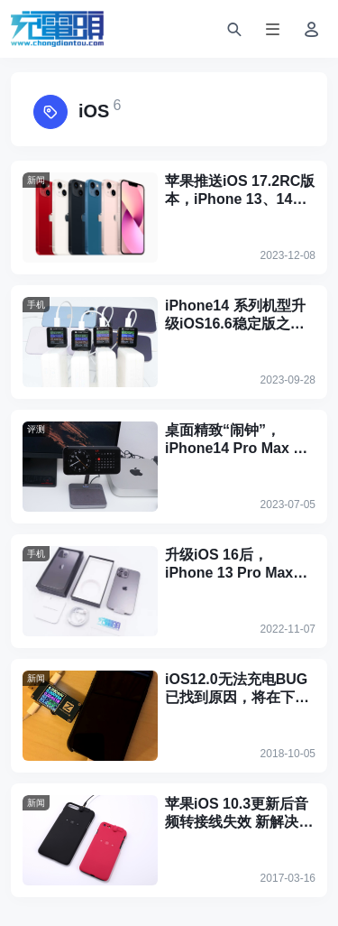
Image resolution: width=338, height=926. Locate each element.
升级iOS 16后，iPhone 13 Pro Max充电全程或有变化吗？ (236, 564)
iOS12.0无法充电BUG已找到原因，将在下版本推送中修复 (237, 689)
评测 (36, 429)
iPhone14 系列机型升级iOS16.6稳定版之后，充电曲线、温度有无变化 (237, 315)
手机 (36, 305)
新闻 (36, 180)
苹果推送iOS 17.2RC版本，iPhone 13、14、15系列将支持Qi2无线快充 (240, 190)
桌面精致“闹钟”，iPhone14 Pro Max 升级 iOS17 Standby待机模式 (239, 440)
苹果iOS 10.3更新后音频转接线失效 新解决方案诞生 (239, 813)
